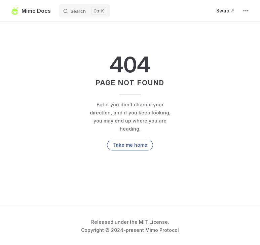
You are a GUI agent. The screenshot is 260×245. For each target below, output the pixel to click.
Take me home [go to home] (130, 145)
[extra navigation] (245, 11)
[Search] (84, 11)
